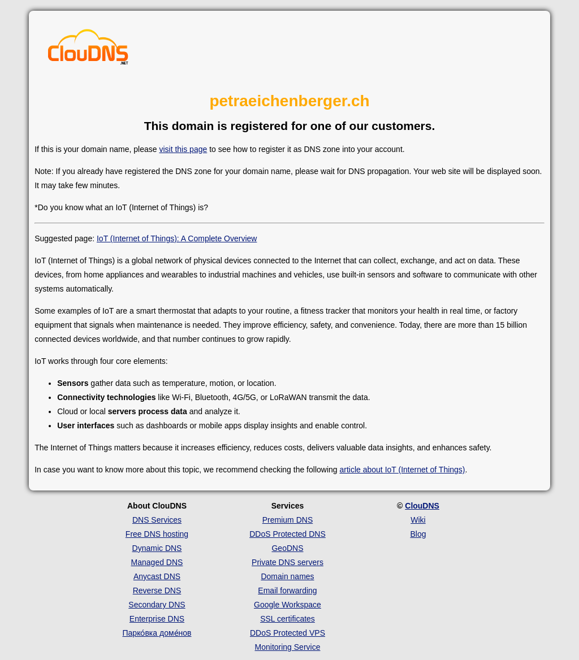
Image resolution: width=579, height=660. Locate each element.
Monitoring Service (288, 647)
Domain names (287, 576)
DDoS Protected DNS (287, 534)
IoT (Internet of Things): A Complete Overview (177, 238)
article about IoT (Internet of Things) (402, 469)
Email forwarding (287, 590)
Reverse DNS (157, 590)
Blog (418, 534)
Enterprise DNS (156, 618)
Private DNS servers (287, 562)
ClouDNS (422, 505)
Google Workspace (287, 604)
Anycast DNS (156, 576)
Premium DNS (287, 519)
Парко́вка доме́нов (157, 632)
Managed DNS (157, 562)
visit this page (183, 149)
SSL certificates (287, 618)
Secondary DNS (156, 604)
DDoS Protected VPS (287, 632)
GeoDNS (287, 548)
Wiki (418, 519)
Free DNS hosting (157, 534)
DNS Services (157, 519)
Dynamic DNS (157, 548)
